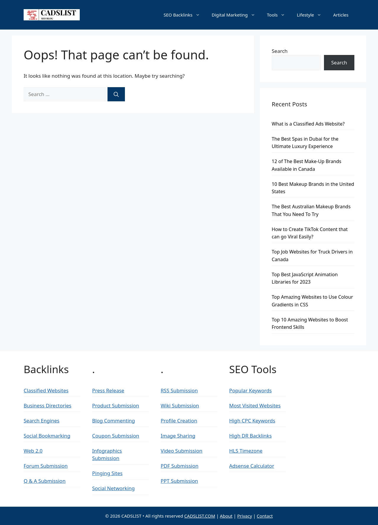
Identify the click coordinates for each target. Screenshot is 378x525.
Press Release (108, 390)
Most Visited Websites (255, 405)
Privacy (244, 516)
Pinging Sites (107, 473)
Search (280, 51)
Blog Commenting (113, 420)
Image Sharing (178, 435)
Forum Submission (46, 465)
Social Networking (113, 488)
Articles (340, 15)
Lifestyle (312, 15)
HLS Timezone (246, 450)
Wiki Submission (180, 405)
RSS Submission (179, 390)
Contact (265, 516)
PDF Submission (179, 465)
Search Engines (41, 420)
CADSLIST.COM (199, 516)
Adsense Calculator (251, 465)
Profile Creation (179, 420)
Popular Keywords (250, 390)
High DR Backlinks (250, 435)
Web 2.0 (33, 450)
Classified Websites (46, 390)
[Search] (116, 94)
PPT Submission (179, 480)
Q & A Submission (45, 480)
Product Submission (115, 405)
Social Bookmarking (47, 435)
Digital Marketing (236, 15)
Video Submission (181, 450)
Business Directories (47, 405)
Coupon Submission (115, 435)
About (226, 516)
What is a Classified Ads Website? (308, 124)
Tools (279, 15)
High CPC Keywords (252, 420)
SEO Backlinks (185, 15)
